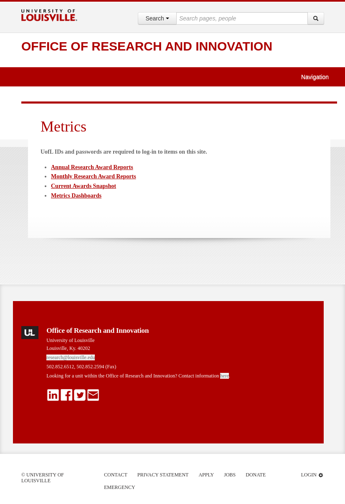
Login (312, 475)
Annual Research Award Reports (92, 167)
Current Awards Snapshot (83, 186)
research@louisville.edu (70, 357)
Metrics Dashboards (76, 195)
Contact (115, 475)
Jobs (230, 475)
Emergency (119, 487)
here (224, 376)
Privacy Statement (163, 475)
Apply (206, 475)
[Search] (315, 18)
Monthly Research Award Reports (93, 176)
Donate (256, 475)
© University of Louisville (42, 478)
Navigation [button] (318, 76)
